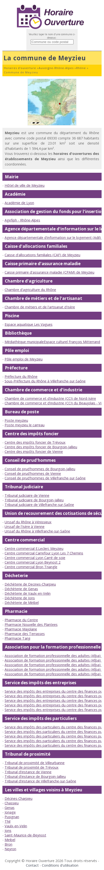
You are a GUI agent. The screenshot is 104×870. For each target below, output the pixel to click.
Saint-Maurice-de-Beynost (25, 835)
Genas (10, 807)
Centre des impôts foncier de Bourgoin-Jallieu (41, 447)
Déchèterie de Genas (21, 589)
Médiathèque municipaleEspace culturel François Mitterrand (52, 341)
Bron (8, 844)
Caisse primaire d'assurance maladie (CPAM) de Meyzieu (49, 272)
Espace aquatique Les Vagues (28, 324)
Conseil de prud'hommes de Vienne (33, 473)
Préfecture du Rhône (21, 376)
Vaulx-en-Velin (16, 826)
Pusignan (12, 817)
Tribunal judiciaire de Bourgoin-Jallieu (34, 500)
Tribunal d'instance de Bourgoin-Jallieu (35, 776)
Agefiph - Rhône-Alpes (22, 220)
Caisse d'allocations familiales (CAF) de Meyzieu (42, 255)
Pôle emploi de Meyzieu (24, 359)
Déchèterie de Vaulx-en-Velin (28, 593)
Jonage (10, 812)
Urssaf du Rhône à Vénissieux (28, 522)
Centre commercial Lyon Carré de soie (35, 557)
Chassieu (12, 803)
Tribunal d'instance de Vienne (28, 772)
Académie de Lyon (19, 202)
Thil (7, 821)
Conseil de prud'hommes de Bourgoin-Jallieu (40, 469)
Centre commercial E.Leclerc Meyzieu (34, 548)
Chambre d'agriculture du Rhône (30, 289)
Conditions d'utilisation (60, 865)
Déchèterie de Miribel (22, 602)
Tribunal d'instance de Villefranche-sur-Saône (40, 781)
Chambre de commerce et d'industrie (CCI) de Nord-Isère (50, 398)
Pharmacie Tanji (17, 638)
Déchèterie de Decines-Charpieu (30, 584)
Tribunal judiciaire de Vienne (27, 495)
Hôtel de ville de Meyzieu (25, 185)
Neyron (10, 849)
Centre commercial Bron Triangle (31, 567)
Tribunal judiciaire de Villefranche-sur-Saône (39, 504)
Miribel (10, 839)
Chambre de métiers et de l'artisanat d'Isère (40, 307)
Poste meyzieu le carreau (25, 425)
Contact (32, 865)
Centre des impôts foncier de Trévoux (35, 442)
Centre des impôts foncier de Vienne (34, 451)
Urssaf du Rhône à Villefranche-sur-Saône (37, 531)
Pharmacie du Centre (21, 620)
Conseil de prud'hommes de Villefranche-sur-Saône (45, 478)
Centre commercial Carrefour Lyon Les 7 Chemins (44, 553)
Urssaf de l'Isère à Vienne (25, 526)
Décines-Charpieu (18, 798)
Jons (8, 830)
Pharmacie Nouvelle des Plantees (31, 624)
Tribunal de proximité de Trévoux (32, 767)
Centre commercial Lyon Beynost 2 (32, 562)
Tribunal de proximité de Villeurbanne (35, 762)
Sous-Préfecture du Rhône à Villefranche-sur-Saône (45, 381)
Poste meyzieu (16, 420)
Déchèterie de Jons (20, 598)
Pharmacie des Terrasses (25, 633)
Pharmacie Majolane (21, 629)
